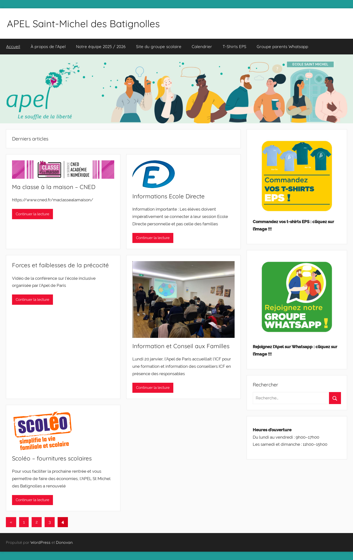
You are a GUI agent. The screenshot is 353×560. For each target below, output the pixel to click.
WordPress (40, 542)
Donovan (64, 542)
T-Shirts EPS (234, 46)
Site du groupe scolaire (158, 46)
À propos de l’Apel (48, 46)
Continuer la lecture (32, 214)
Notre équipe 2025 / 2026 (101, 46)
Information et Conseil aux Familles (180, 346)
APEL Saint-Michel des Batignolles (83, 23)
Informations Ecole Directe (168, 196)
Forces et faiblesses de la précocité (60, 265)
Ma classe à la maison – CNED (53, 187)
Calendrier (202, 46)
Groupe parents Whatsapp (282, 46)
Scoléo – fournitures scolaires (52, 458)
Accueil (13, 46)
